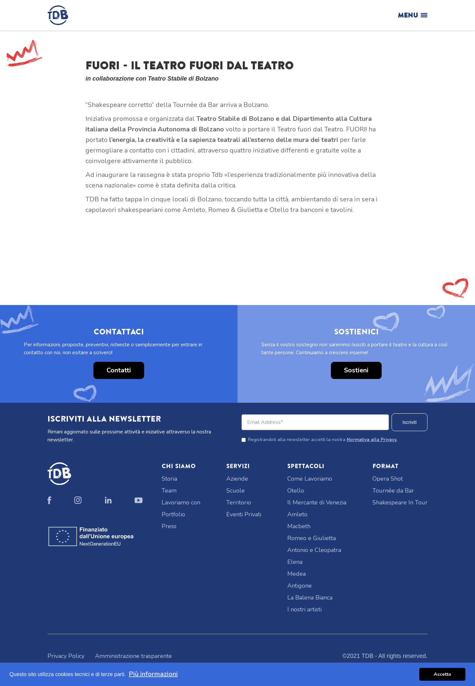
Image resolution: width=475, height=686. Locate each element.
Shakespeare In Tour (400, 502)
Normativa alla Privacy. (372, 439)
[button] (13, 249)
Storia (169, 478)
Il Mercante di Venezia (316, 502)
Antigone (299, 585)
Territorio (238, 502)
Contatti (119, 370)
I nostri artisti (304, 609)
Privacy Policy (66, 656)
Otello (295, 490)
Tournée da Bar (393, 490)
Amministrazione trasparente (133, 656)
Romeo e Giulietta (311, 538)
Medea (296, 573)
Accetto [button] (442, 674)
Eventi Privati (243, 514)
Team (169, 490)
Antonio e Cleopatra (314, 550)
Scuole (235, 490)
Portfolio (173, 514)
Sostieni (356, 370)
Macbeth (298, 526)
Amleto (297, 514)
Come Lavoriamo (309, 478)
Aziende (237, 478)
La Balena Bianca (309, 597)
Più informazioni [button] (153, 673)
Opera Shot (387, 478)
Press (169, 526)
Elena (294, 562)
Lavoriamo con (181, 502)
